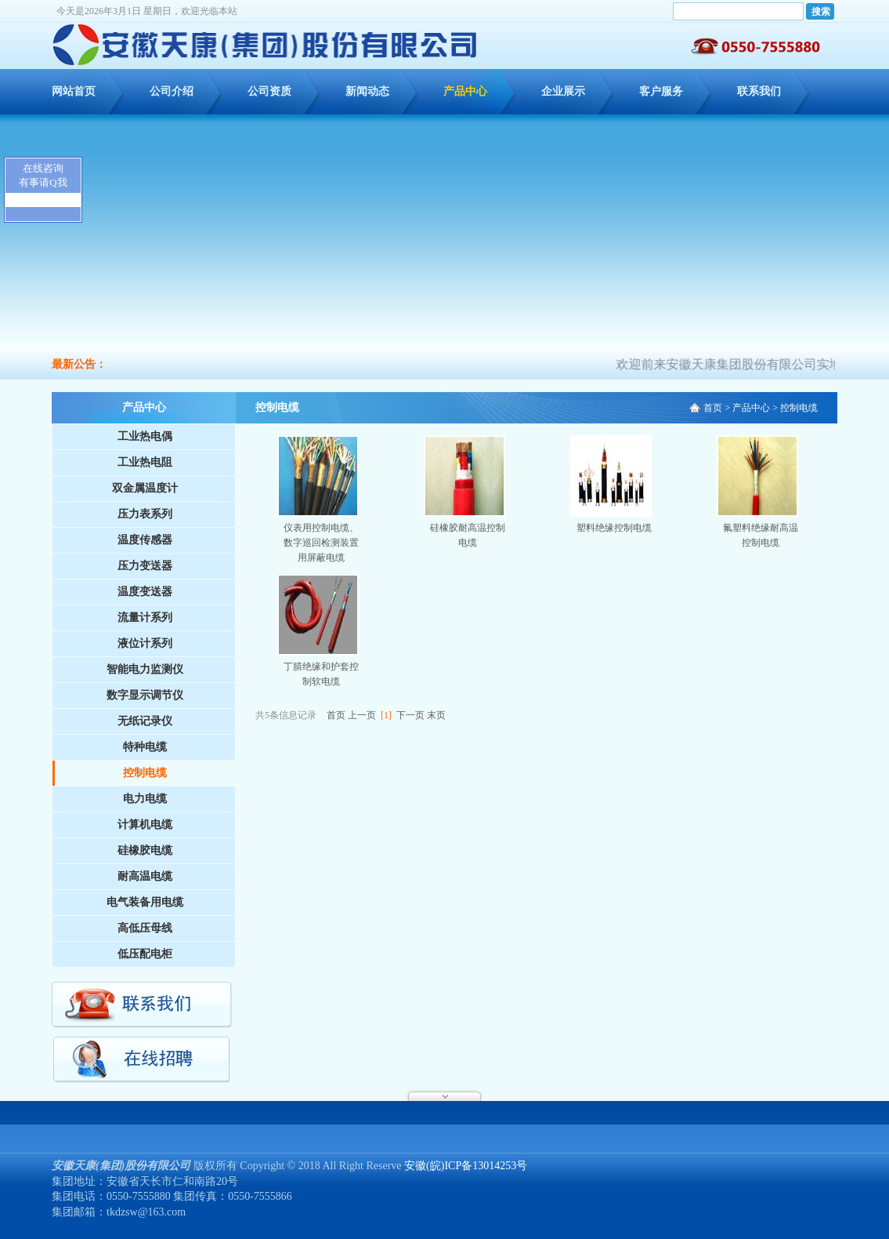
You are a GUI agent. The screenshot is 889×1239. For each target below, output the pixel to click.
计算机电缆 (144, 824)
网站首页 (74, 91)
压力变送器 (144, 566)
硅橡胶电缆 (144, 850)
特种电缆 (145, 747)
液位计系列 (144, 643)
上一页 (362, 715)
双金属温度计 (145, 488)
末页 (436, 715)
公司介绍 (171, 91)
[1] (386, 715)
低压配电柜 (144, 954)
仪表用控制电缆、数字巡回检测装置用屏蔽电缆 (321, 542)
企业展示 (563, 91)
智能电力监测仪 (145, 669)
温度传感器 (144, 540)
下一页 (410, 715)
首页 (712, 407)
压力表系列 (144, 514)
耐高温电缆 (144, 876)
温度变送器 (144, 592)
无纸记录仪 (144, 721)
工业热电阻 (144, 462)
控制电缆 (145, 773)
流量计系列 (144, 617)
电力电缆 (145, 799)
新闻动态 (367, 91)
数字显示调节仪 (145, 695)
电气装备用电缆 (145, 902)
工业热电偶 (144, 436)
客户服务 (661, 91)
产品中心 (465, 91)
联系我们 (759, 91)
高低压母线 (144, 928)
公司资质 (269, 91)
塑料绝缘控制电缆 (614, 527)
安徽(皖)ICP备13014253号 (465, 1166)
